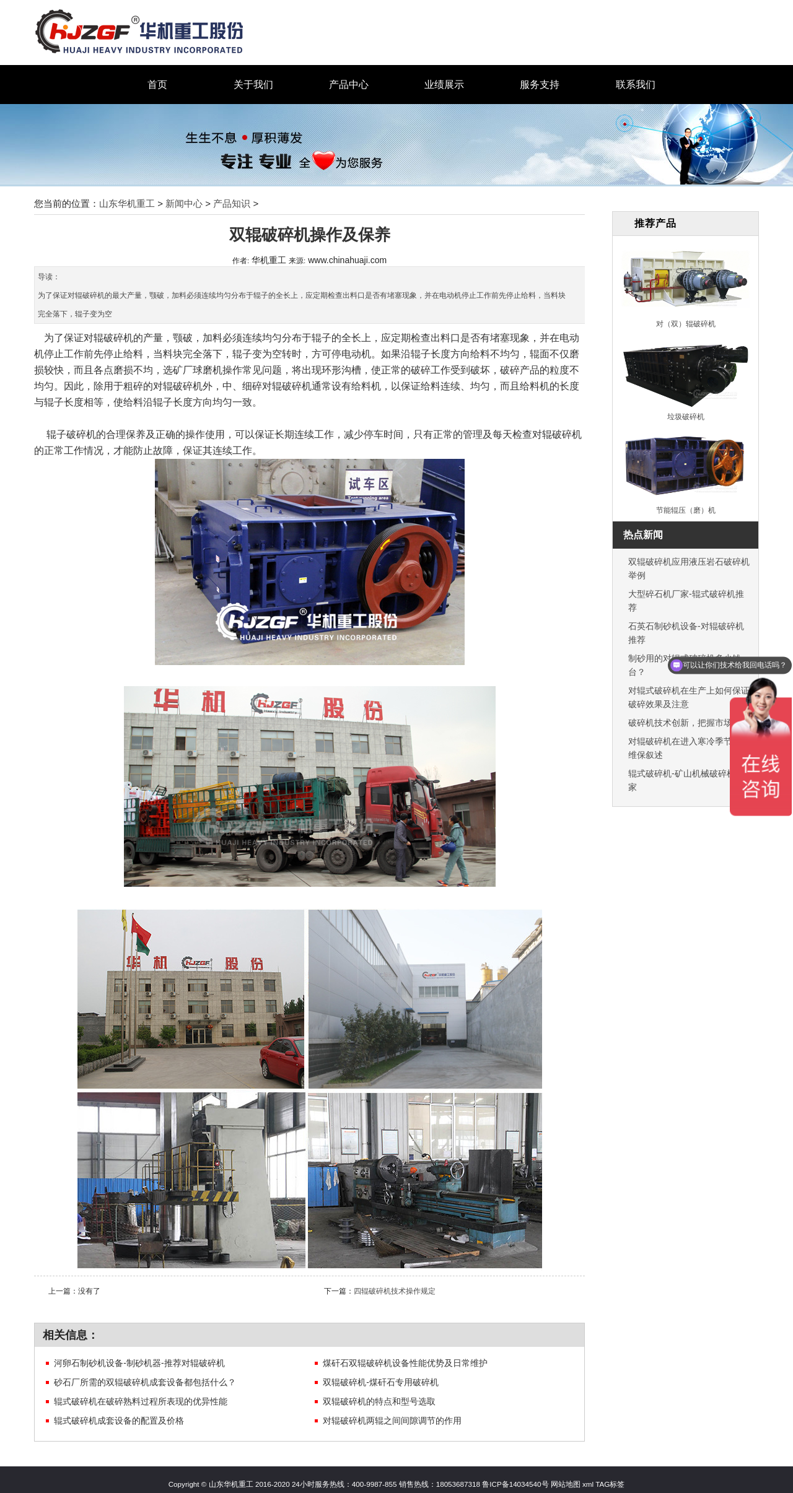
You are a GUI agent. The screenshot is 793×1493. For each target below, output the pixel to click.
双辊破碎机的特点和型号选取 (379, 1401)
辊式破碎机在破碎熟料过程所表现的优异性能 (140, 1401)
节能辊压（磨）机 (686, 510)
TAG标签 (609, 1484)
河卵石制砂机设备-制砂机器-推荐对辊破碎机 (139, 1363)
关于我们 (253, 84)
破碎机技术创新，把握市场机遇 (689, 723)
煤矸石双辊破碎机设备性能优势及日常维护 (405, 1363)
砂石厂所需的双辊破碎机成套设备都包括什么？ (145, 1382)
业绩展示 (444, 84)
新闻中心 (184, 203)
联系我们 (635, 84)
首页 (157, 84)
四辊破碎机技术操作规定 (395, 1291)
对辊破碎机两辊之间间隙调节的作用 (392, 1421)
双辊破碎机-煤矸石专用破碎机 (381, 1382)
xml (588, 1484)
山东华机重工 (127, 203)
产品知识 (231, 203)
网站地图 (565, 1484)
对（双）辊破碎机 (686, 324)
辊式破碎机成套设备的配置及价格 (119, 1421)
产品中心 (349, 84)
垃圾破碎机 (685, 416)
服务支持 (539, 84)
